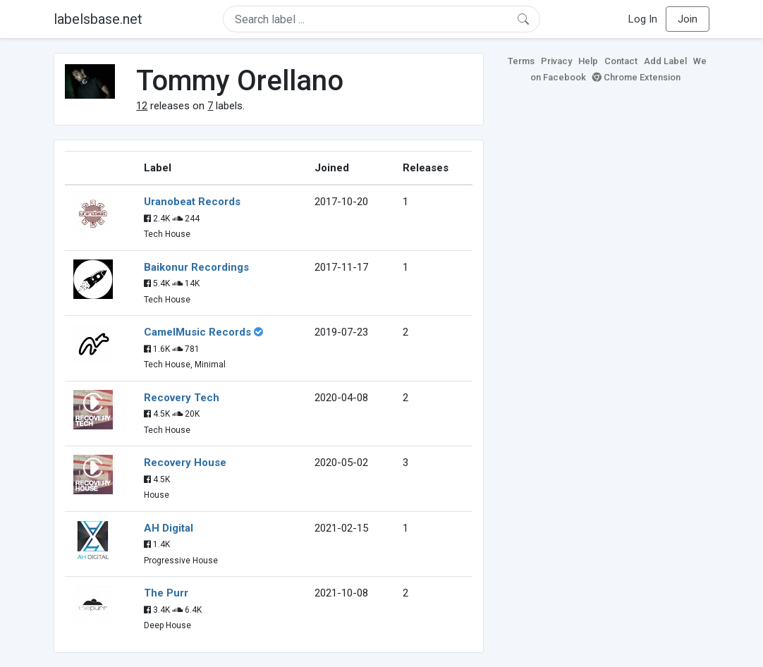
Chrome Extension (636, 77)
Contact (620, 61)
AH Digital (168, 528)
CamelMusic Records (197, 332)
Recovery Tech (181, 397)
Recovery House (185, 462)
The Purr (166, 593)
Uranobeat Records (192, 201)
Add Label (665, 61)
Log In (642, 19)
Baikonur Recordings (196, 267)
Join (687, 19)
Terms (521, 61)
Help (588, 61)
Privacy (556, 61)
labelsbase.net (98, 19)
